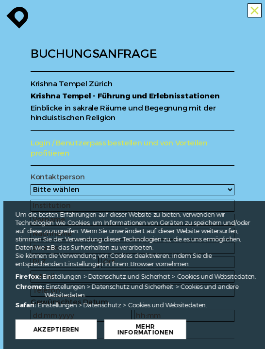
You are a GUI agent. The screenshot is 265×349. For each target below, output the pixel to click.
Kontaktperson (58, 177)
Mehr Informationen (173, 329)
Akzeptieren (84, 329)
